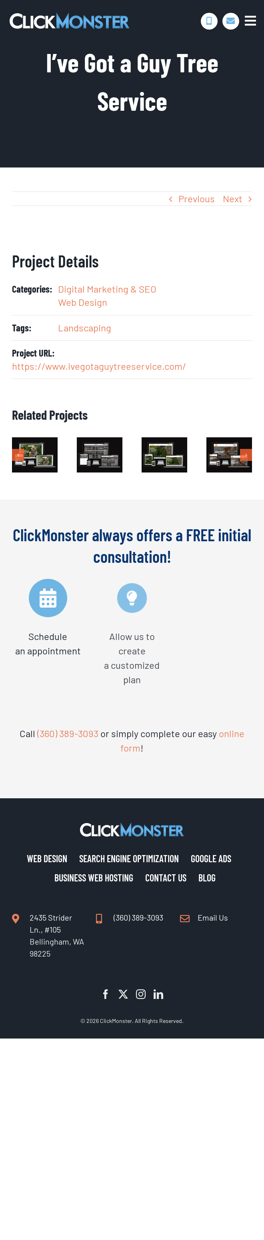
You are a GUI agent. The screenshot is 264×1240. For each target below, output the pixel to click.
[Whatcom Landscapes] (164, 443)
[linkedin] (158, 994)
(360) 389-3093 (67, 733)
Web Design (82, 302)
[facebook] (105, 994)
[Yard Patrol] (35, 443)
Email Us (213, 917)
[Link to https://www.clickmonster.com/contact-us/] (230, 21)
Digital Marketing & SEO (107, 289)
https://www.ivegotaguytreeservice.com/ (99, 366)
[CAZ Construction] (229, 443)
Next (232, 198)
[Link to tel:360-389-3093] (209, 21)
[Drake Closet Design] (99, 443)
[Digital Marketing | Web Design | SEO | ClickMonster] (70, 17)
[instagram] (141, 994)
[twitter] (123, 994)
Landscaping (84, 327)
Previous (196, 198)
